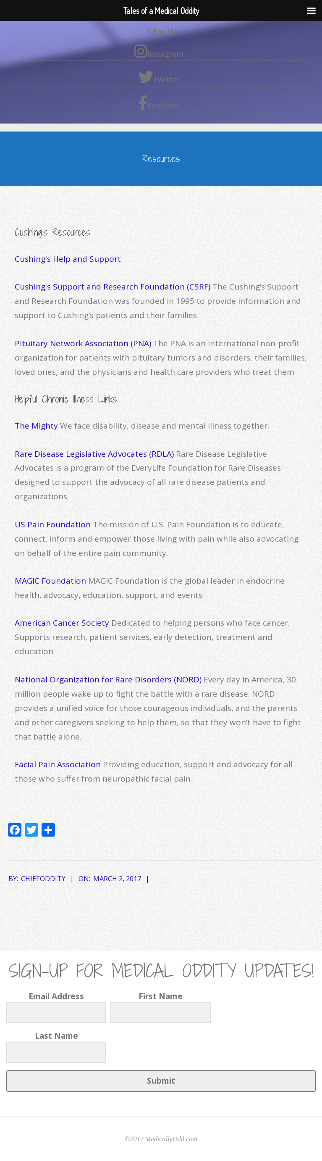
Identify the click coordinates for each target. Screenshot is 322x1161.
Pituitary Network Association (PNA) (83, 343)
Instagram (158, 51)
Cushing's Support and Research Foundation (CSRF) (112, 286)
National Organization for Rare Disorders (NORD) (108, 679)
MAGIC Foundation (50, 580)
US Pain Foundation (54, 524)
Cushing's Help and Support (68, 258)
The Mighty (36, 425)
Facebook (159, 103)
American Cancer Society (62, 622)
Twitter (159, 76)
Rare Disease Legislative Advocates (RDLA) (94, 453)
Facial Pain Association (58, 764)
